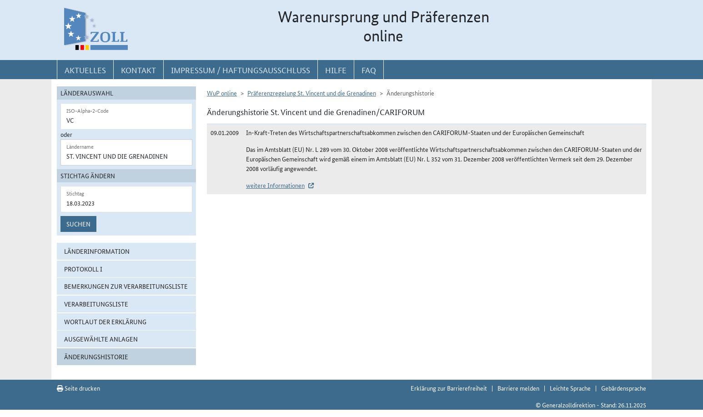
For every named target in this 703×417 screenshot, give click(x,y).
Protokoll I (83, 268)
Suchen (78, 223)
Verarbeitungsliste (96, 303)
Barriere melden (518, 387)
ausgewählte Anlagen (101, 338)
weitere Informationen (275, 185)
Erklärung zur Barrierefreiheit (449, 387)
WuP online (222, 92)
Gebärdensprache (623, 387)
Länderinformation (97, 251)
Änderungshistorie (96, 356)
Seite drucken (78, 387)
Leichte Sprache (570, 387)
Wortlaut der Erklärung (105, 321)
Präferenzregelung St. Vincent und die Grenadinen (311, 92)
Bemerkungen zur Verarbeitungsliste (126, 286)
